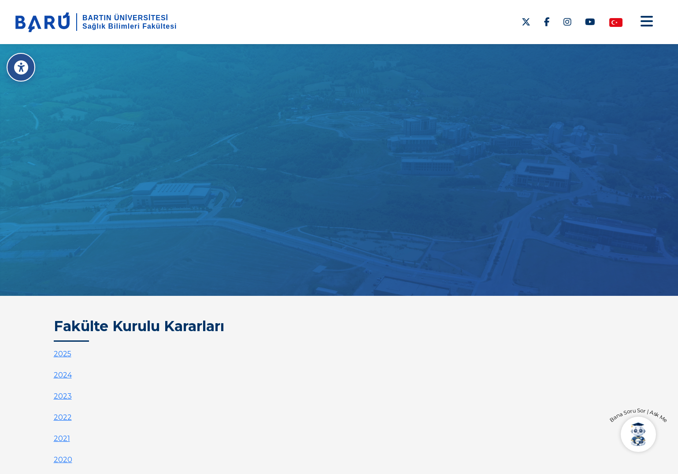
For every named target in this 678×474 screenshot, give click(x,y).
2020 (63, 459)
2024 (63, 375)
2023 (63, 396)
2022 (63, 417)
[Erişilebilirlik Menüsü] (21, 67)
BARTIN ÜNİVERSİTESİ (125, 18)
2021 (62, 438)
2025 (62, 354)
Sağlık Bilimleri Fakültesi (129, 26)
